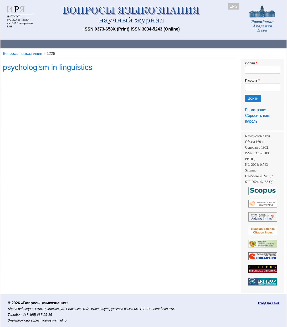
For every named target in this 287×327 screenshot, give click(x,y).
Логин (250, 63)
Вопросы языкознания (22, 54)
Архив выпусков (134, 44)
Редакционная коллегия (205, 44)
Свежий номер (97, 44)
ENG (233, 6)
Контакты (42, 44)
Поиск (241, 44)
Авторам (67, 44)
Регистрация (256, 110)
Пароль (251, 80)
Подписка (166, 44)
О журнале (14, 44)
